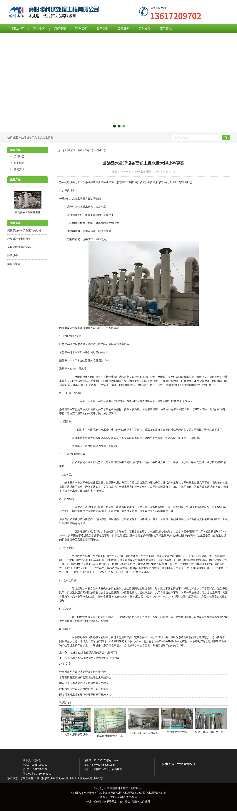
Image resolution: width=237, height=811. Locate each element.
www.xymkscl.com (130, 171)
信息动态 (89, 150)
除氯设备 (12, 255)
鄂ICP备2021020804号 (123, 797)
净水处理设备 (67, 182)
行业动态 (19, 162)
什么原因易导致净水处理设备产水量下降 (82, 671)
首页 (80, 150)
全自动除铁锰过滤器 (19, 247)
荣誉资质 (145, 28)
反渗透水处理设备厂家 (169, 182)
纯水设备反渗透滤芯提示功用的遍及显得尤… (85, 683)
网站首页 (18, 28)
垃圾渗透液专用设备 (19, 238)
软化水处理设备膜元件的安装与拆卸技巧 (93, 652)
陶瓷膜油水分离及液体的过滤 (24, 230)
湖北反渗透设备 (44, 137)
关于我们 (102, 28)
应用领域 (166, 28)
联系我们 (81, 28)
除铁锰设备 (13, 263)
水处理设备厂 (26, 137)
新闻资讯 (60, 28)
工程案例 (123, 28)
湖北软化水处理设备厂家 (152, 792)
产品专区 (39, 28)
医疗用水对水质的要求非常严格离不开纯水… (85, 694)
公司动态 (19, 156)
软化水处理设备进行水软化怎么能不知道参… (85, 688)
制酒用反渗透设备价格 (142, 182)
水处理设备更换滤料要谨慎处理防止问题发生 (96, 657)
